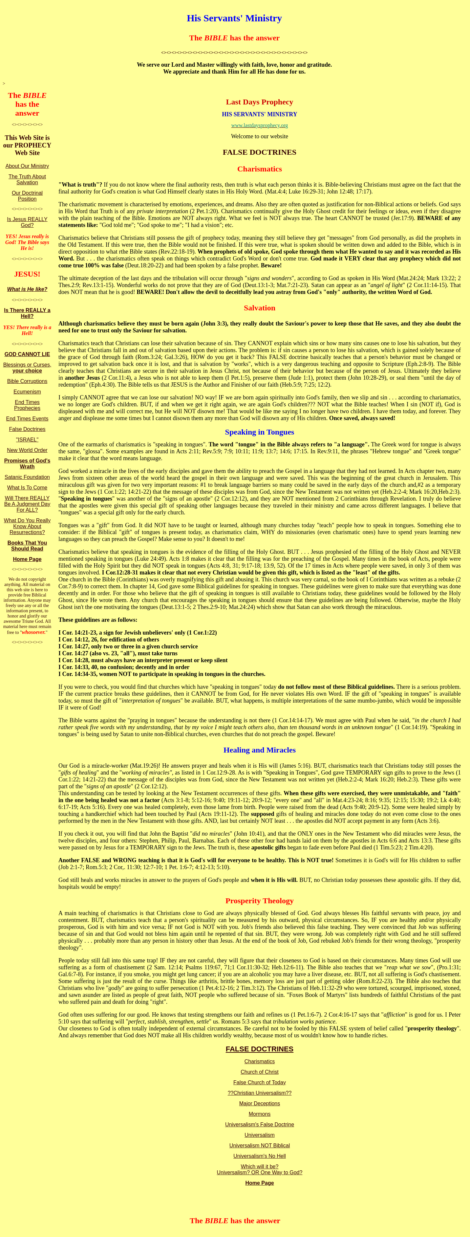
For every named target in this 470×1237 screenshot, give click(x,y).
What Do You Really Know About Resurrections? (27, 526)
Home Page (27, 559)
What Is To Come (27, 487)
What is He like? (27, 289)
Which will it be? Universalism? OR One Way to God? (260, 1169)
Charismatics (260, 1061)
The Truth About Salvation (27, 179)
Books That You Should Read (27, 545)
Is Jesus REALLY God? (27, 222)
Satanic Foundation (27, 477)
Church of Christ (260, 1072)
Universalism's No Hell (259, 1156)
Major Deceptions (259, 1103)
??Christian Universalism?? (260, 1093)
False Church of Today (259, 1082)
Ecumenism (27, 391)
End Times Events (27, 418)
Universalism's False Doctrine (259, 1124)
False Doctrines (27, 429)
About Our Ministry (27, 166)
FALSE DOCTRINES (260, 1049)
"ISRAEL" (27, 439)
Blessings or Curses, (27, 367)
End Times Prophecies (27, 405)
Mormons (260, 1114)
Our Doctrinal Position (27, 196)
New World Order (27, 450)
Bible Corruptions (27, 381)
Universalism (260, 1135)
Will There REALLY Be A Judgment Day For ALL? (27, 504)
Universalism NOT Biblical (259, 1145)
